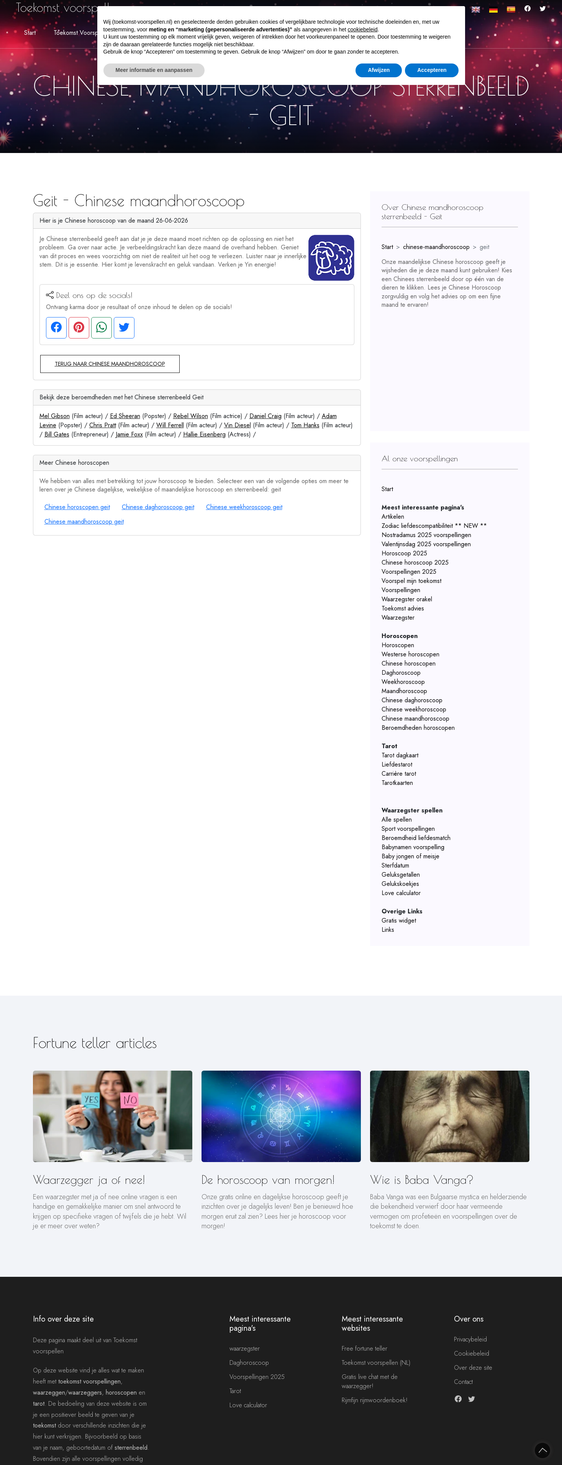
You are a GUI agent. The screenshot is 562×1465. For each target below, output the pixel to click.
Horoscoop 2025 (404, 553)
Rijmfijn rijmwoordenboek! (375, 1400)
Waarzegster (398, 617)
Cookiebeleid (471, 1353)
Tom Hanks (305, 425)
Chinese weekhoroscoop (414, 709)
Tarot (235, 1391)
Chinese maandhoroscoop (415, 718)
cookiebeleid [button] (363, 29)
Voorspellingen (401, 590)
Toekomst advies (403, 608)
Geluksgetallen (401, 874)
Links (388, 929)
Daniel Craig (265, 416)
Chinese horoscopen (409, 663)
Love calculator (401, 893)
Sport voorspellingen (408, 828)
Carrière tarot (399, 773)
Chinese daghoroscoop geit (158, 507)
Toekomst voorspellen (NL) (376, 1362)
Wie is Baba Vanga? (422, 1179)
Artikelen (393, 516)
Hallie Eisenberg (204, 434)
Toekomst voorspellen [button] (82, 32)
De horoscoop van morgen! (268, 1179)
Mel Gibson (54, 416)
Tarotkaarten (397, 782)
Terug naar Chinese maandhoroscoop (110, 364)
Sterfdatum (395, 865)
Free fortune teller (364, 1348)
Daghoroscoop (401, 672)
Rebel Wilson (190, 416)
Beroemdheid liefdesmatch (416, 837)
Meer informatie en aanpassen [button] (154, 70)
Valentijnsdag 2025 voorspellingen (426, 544)
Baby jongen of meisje (410, 856)
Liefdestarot (397, 764)
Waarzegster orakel (407, 599)
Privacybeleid (470, 1339)
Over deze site (473, 1367)
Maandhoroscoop (404, 691)
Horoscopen (398, 645)
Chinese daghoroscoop (412, 700)
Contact (463, 1381)
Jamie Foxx (129, 434)
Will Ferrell (170, 425)
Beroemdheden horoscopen (418, 727)
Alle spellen (397, 819)
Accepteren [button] (431, 70)
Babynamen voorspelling (413, 847)
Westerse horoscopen (410, 654)
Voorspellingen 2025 (409, 571)
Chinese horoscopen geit (77, 507)
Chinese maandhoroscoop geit (84, 521)
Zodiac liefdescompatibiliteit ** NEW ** (434, 525)
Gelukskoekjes (400, 883)
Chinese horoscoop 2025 (415, 562)
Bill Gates (56, 434)
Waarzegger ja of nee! (89, 1179)
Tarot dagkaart (400, 755)
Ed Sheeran (125, 416)
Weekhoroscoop (403, 681)
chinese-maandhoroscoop (436, 247)
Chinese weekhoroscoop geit (244, 507)
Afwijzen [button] (379, 70)
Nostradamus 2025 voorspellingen (426, 535)
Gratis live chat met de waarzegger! (370, 1381)
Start (30, 32)
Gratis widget (399, 920)
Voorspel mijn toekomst (411, 580)
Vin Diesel (237, 425)
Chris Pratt (102, 425)
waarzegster (244, 1348)
